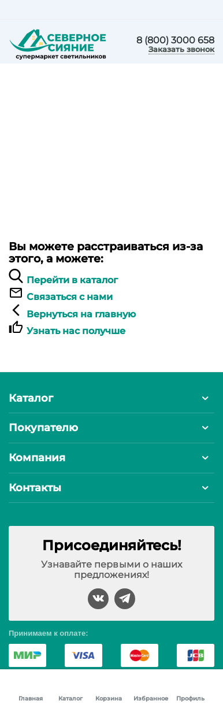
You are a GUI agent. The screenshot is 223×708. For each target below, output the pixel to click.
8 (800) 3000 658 (175, 40)
